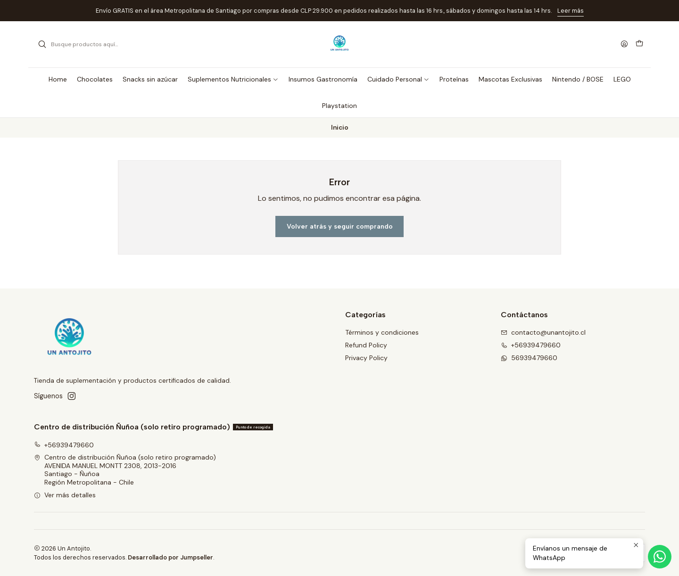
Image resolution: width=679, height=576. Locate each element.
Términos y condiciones (382, 332)
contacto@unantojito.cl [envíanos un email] (543, 332)
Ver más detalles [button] (65, 495)
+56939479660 (64, 445)
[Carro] (639, 44)
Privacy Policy (366, 358)
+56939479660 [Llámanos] (531, 345)
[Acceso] (624, 44)
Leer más (570, 11)
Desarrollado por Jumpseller (170, 557)
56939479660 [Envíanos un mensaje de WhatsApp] (529, 358)
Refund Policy (366, 345)
